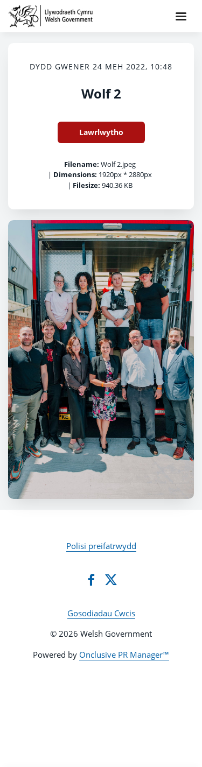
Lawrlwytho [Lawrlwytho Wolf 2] (101, 132)
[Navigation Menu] (181, 16)
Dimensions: (75, 174)
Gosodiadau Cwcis (101, 613)
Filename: (81, 164)
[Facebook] (91, 580)
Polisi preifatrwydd (101, 545)
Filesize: (86, 185)
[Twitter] (111, 580)
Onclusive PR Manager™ (124, 654)
